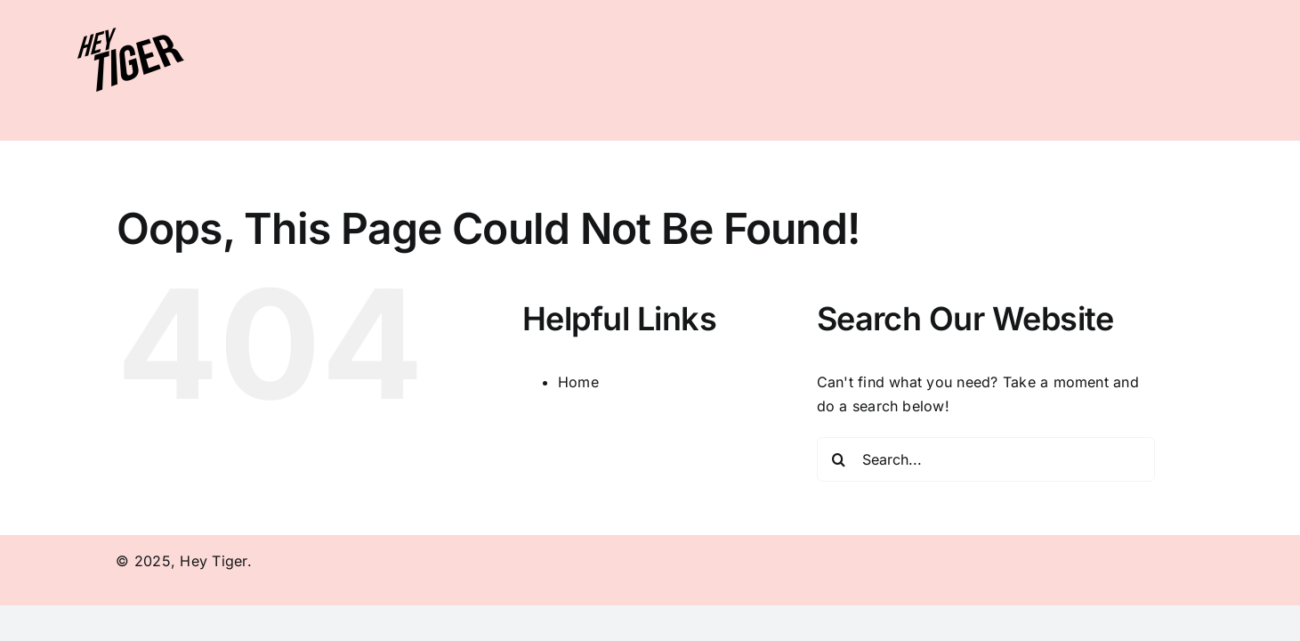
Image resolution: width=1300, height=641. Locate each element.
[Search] (839, 459)
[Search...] (986, 459)
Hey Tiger (213, 561)
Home (578, 382)
